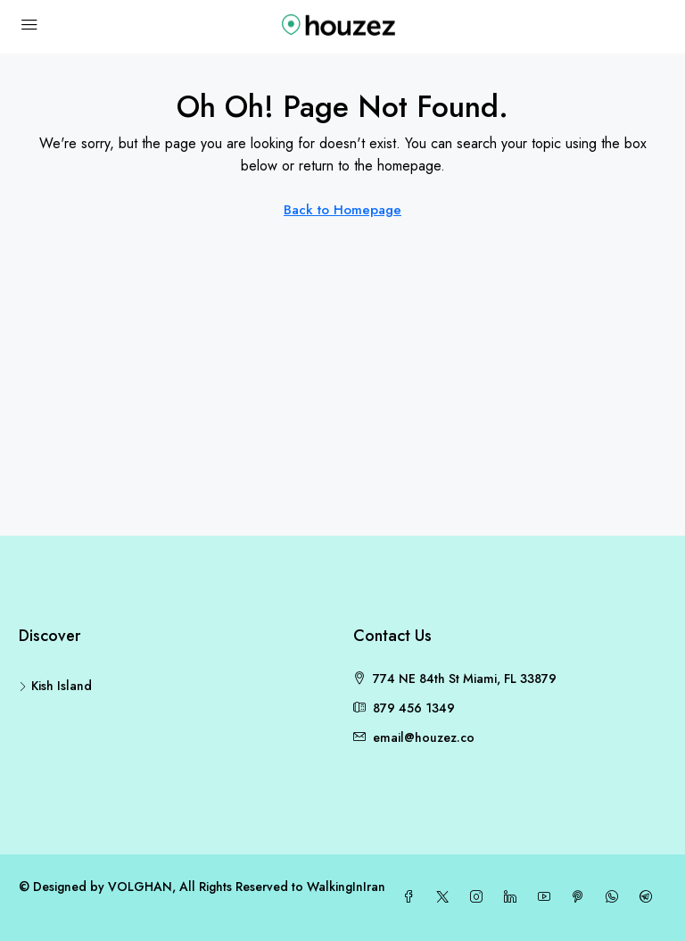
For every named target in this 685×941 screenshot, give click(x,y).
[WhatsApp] (615, 897)
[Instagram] (480, 897)
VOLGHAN (140, 886)
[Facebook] (412, 897)
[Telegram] (649, 897)
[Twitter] (446, 897)
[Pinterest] (581, 897)
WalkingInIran (346, 886)
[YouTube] (547, 897)
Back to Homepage (342, 210)
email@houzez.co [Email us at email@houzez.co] (424, 737)
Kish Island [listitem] (55, 686)
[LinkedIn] (514, 897)
